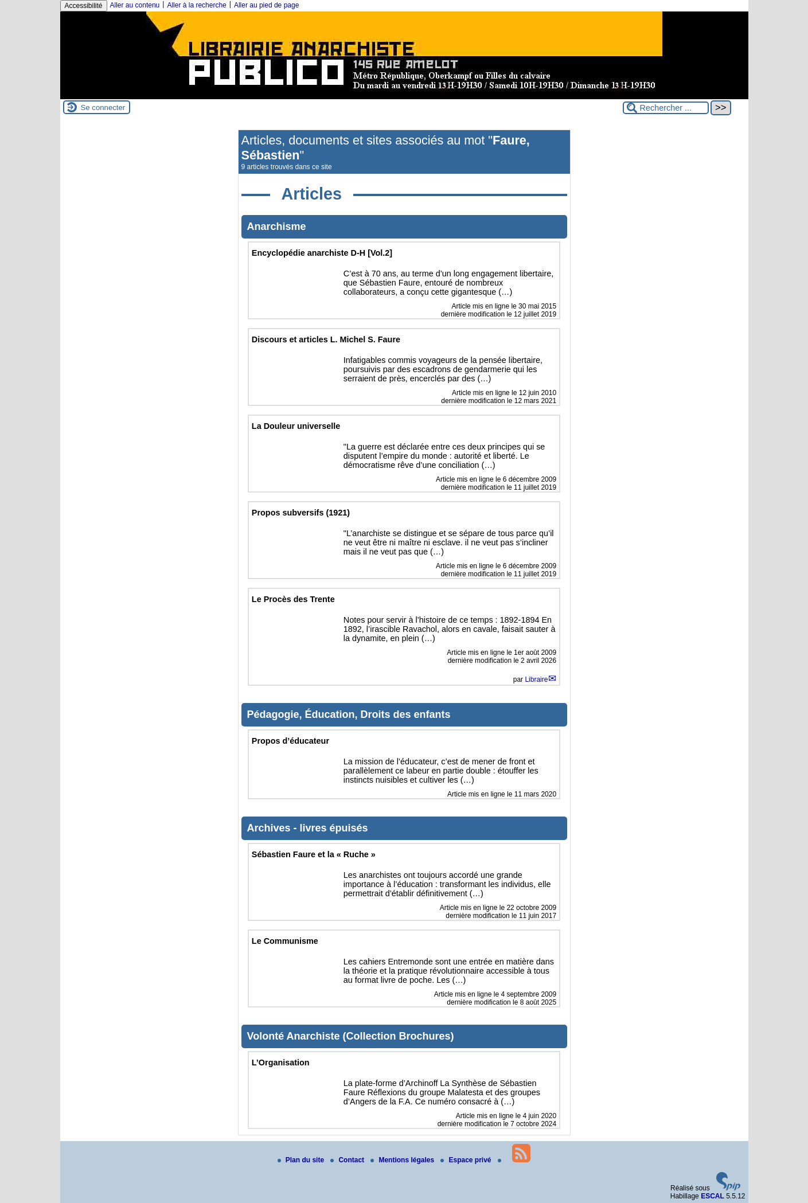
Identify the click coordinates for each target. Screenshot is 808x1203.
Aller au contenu (135, 5)
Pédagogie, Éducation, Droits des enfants (349, 714)
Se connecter (103, 107)
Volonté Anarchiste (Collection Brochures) (350, 1036)
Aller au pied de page (266, 5)
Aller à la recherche (196, 5)
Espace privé (466, 1160)
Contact (348, 1160)
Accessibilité (84, 6)
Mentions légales (403, 1160)
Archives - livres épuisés (307, 828)
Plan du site (302, 1160)
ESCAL (712, 1196)
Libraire (536, 679)
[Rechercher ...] (666, 107)
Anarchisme (276, 226)
